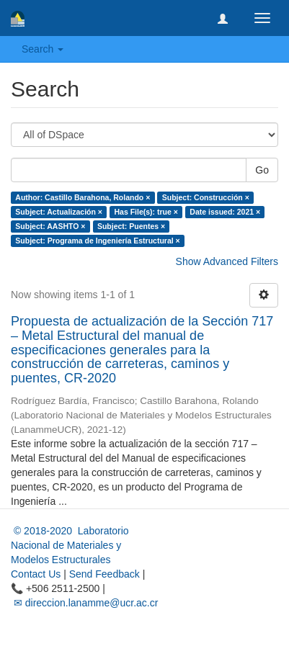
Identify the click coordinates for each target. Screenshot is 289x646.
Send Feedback (104, 574)
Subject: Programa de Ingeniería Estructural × (97, 240)
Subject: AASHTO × (50, 226)
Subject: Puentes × (131, 226)
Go (262, 170)
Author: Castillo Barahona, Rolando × (82, 197)
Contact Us (36, 574)
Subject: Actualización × (58, 211)
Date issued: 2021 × (225, 211)
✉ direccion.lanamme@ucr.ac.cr (84, 603)
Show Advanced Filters (227, 261)
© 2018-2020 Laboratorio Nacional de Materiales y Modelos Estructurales (70, 545)
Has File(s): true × (145, 211)
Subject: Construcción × (205, 197)
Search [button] (42, 49)
